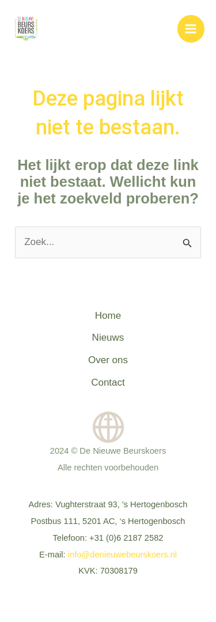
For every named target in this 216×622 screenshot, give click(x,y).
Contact (108, 382)
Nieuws (108, 337)
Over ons (108, 360)
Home (108, 315)
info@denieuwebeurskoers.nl (122, 554)
